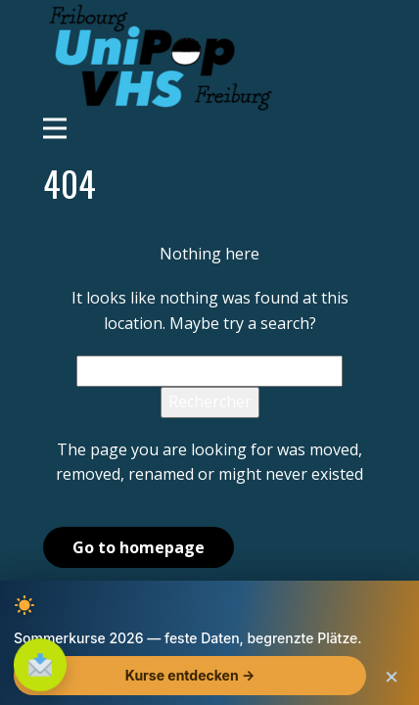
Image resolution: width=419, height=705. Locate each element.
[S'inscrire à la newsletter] (41, 665)
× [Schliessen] (391, 678)
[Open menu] (209, 128)
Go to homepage (138, 547)
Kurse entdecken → (190, 678)
